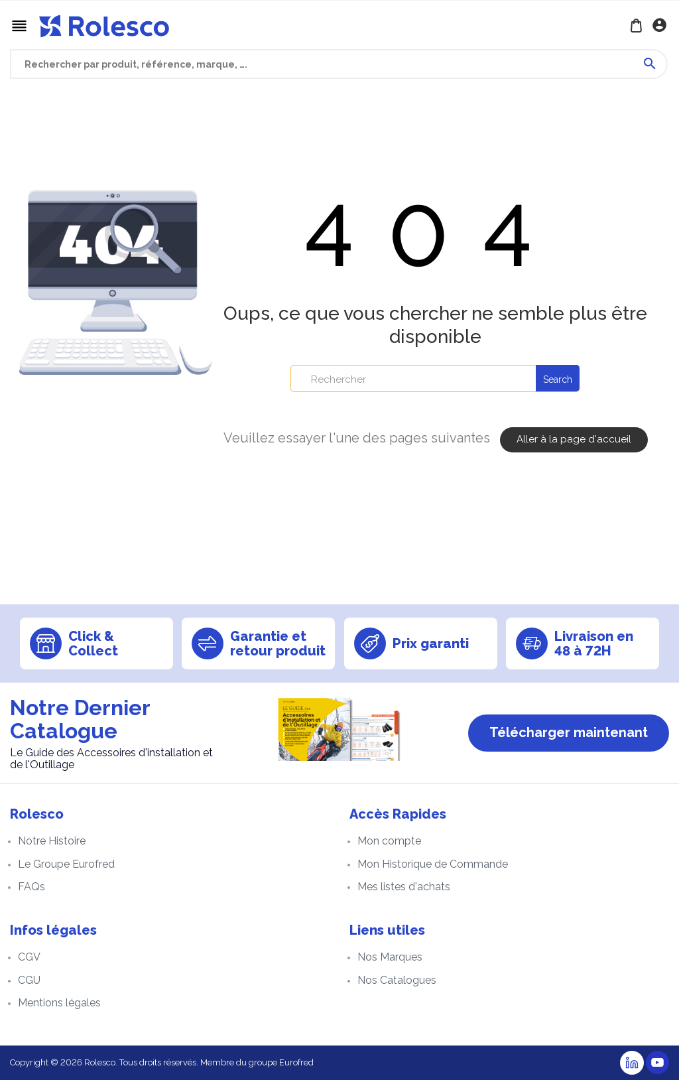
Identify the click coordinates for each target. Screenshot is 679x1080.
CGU (29, 980)
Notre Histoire (52, 841)
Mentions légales (59, 1002)
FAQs (31, 886)
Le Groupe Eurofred (66, 864)
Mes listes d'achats (403, 886)
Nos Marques (389, 957)
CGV (29, 957)
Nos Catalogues (396, 980)
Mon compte (389, 841)
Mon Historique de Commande (432, 864)
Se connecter (660, 26)
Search (557, 379)
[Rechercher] (435, 378)
